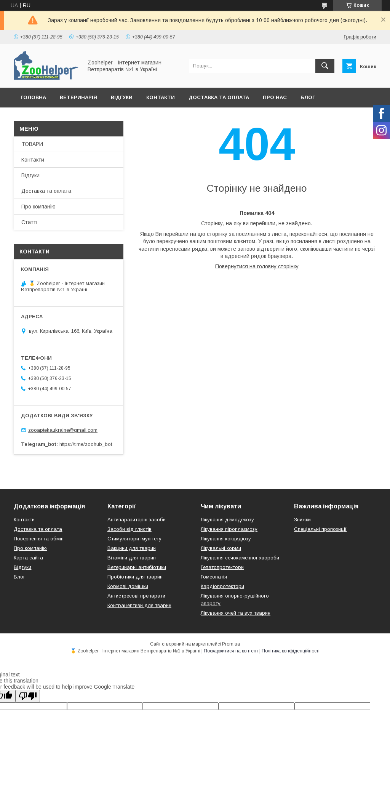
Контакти (160, 97)
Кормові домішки (127, 586)
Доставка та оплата (219, 97)
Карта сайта (28, 558)
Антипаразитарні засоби (136, 519)
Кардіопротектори (222, 586)
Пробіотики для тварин (135, 577)
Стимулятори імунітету (134, 539)
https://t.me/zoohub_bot (85, 444)
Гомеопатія (214, 577)
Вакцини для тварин (131, 548)
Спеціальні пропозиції (320, 529)
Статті (29, 222)
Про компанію (38, 207)
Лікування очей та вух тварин (235, 613)
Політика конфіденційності (291, 651)
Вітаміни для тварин (131, 558)
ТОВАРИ (32, 144)
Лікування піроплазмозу (229, 529)
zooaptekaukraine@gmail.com (63, 430)
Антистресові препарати (136, 596)
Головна (33, 97)
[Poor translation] (28, 696)
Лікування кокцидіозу (226, 539)
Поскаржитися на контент (231, 651)
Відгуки (122, 97)
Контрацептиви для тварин (139, 605)
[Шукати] (324, 66)
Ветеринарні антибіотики (136, 567)
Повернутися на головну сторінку (257, 266)
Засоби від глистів (129, 529)
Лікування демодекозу (227, 519)
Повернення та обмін (39, 539)
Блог (307, 97)
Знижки (302, 519)
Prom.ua (231, 644)
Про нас (275, 97)
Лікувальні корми (221, 548)
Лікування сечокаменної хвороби (240, 558)
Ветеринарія (78, 97)
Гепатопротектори (222, 567)
